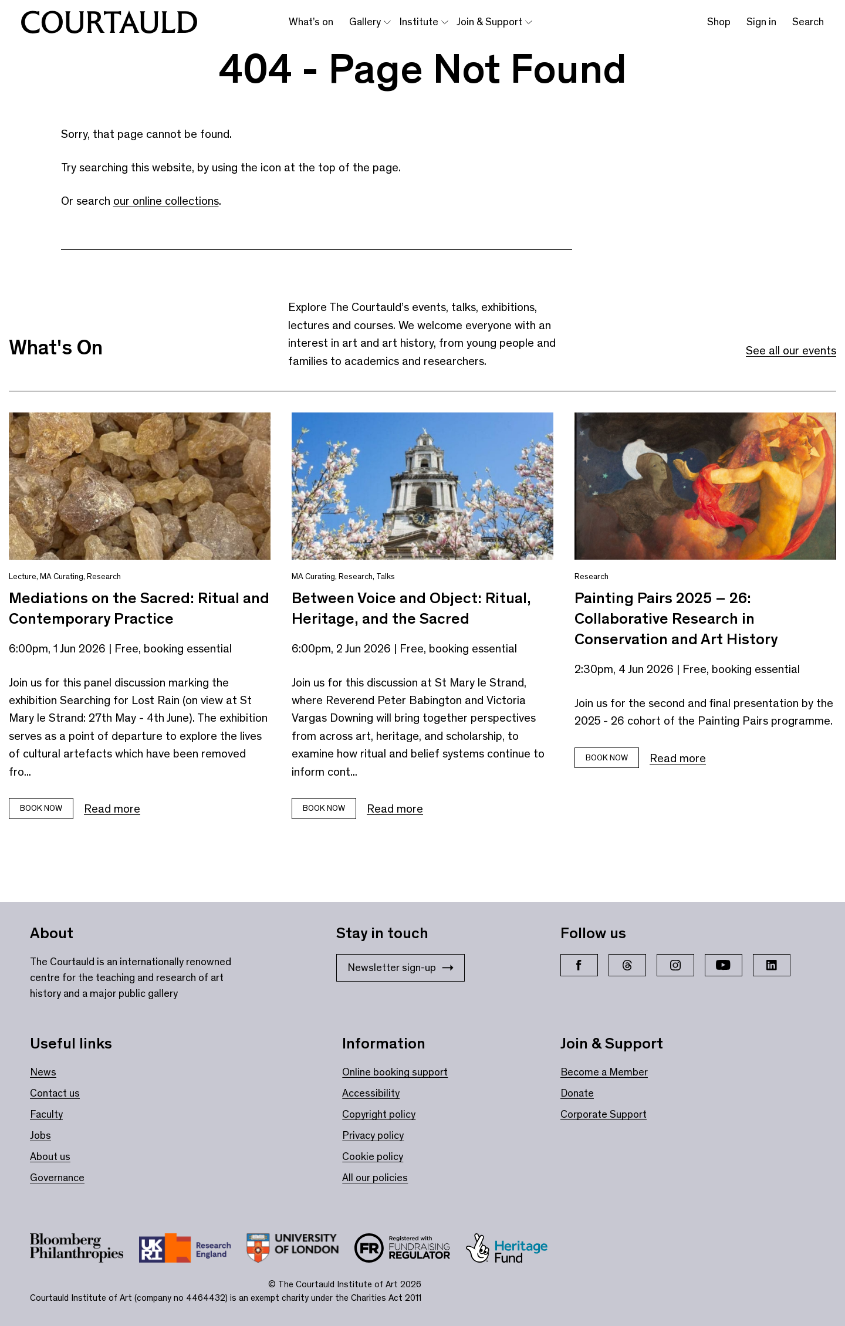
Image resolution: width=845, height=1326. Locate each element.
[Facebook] (579, 965)
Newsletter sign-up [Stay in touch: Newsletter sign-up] (400, 967)
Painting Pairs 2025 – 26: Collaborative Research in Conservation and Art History (676, 618)
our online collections (166, 201)
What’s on (311, 21)
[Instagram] (675, 965)
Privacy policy (373, 1135)
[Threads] (627, 965)
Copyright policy (378, 1114)
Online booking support (395, 1071)
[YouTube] (723, 965)
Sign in (761, 21)
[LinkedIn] (771, 965)
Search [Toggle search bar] (808, 21)
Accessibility (371, 1093)
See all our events (791, 350)
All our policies (375, 1177)
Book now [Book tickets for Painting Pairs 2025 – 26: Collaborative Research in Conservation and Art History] (607, 758)
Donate (577, 1093)
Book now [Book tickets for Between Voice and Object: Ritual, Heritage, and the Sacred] (324, 808)
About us (50, 1156)
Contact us (55, 1093)
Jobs (40, 1135)
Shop (719, 21)
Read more (112, 808)
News (43, 1071)
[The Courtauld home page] (109, 22)
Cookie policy (372, 1156)
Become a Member (604, 1071)
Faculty (46, 1114)
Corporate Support (603, 1114)
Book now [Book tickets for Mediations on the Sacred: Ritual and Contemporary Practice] (41, 808)
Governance (57, 1177)
